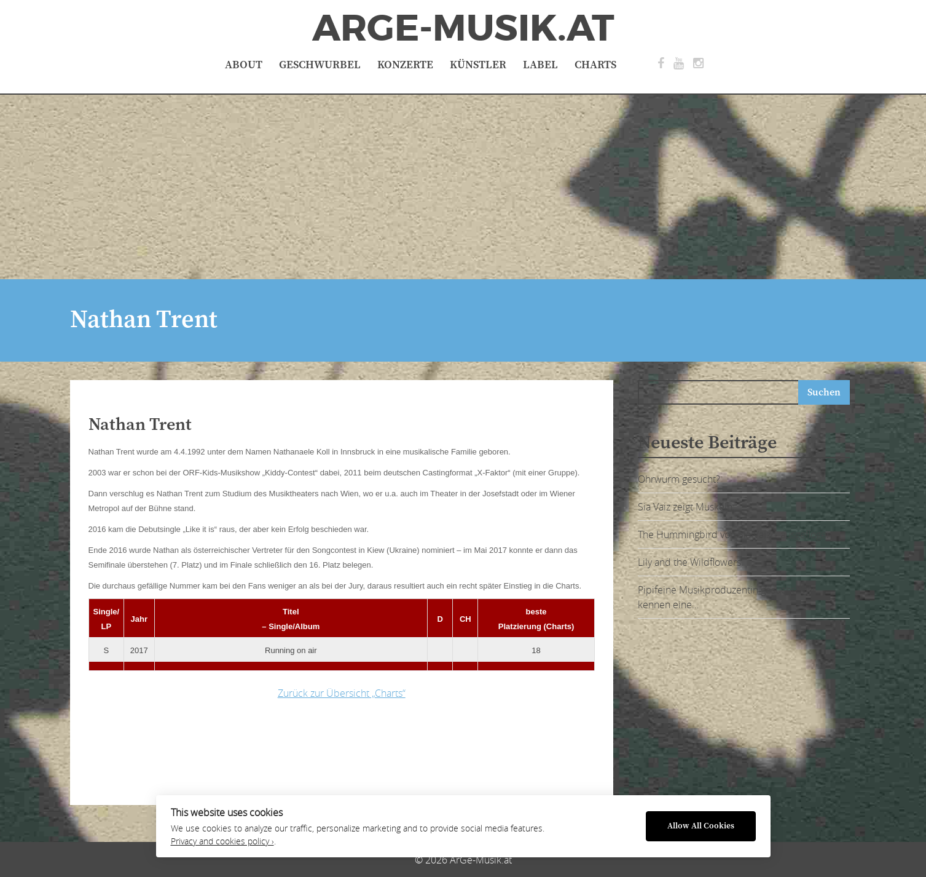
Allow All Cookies (700, 826)
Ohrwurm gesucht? (679, 479)
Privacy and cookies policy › (222, 841)
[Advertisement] (463, 187)
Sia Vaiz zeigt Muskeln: (686, 507)
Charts (595, 65)
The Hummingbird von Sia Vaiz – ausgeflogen (735, 534)
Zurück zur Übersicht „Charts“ (342, 693)
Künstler (478, 65)
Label (540, 65)
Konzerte (405, 65)
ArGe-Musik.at (463, 28)
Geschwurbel (320, 65)
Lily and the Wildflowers (689, 562)
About (243, 65)
